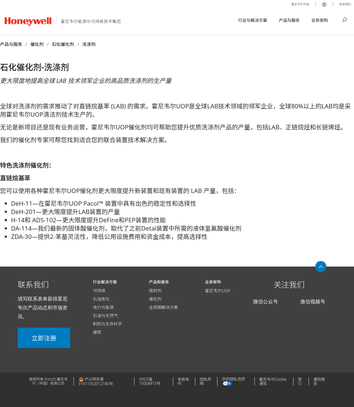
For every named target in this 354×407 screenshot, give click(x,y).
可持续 (99, 290)
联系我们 (344, 3)
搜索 (344, 19)
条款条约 (183, 381)
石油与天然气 (105, 315)
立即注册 (44, 338)
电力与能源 (103, 307)
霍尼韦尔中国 (296, 3)
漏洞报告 (319, 381)
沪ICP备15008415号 (149, 381)
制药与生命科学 (107, 324)
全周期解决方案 (163, 307)
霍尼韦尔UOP (217, 290)
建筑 (97, 332)
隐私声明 (205, 381)
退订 (300, 381)
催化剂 (155, 299)
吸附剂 (155, 290)
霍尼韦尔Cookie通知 (273, 381)
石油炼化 (101, 299)
